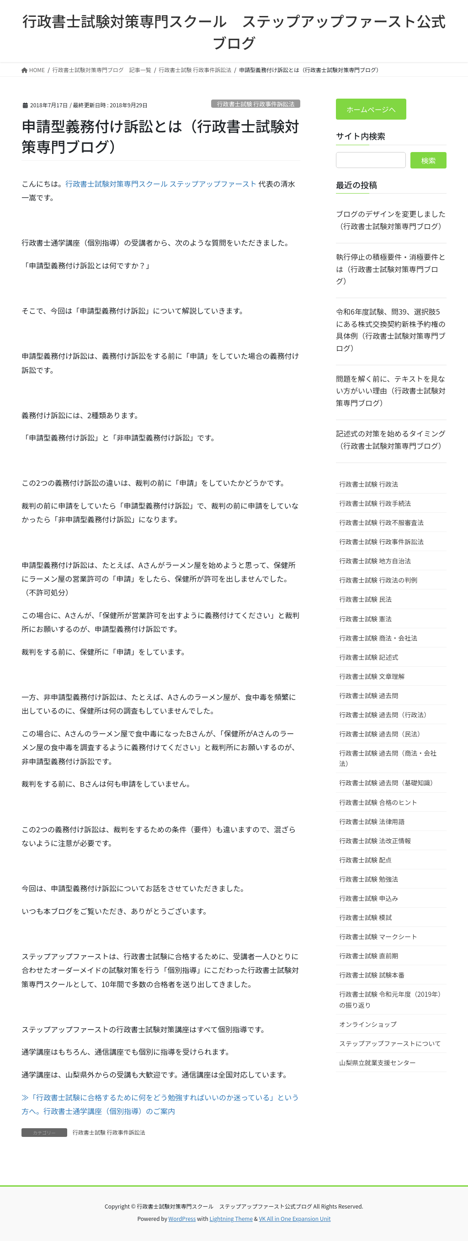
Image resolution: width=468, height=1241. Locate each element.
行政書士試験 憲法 (365, 619)
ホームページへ (371, 109)
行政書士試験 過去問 (368, 695)
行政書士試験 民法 (365, 600)
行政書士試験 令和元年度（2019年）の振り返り (390, 1000)
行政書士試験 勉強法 (368, 879)
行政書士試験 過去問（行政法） (384, 715)
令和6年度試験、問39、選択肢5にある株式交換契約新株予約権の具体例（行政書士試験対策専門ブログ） (391, 330)
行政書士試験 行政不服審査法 (381, 522)
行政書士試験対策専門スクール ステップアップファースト (161, 183)
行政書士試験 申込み (368, 898)
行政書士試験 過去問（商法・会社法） (387, 758)
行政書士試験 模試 (365, 917)
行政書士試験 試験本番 (371, 975)
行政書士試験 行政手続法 (375, 503)
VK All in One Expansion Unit (295, 1218)
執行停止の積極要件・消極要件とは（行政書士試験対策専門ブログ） (391, 269)
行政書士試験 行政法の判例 (378, 580)
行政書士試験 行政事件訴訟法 (255, 104)
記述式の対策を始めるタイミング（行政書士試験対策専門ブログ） (391, 439)
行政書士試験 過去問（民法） (381, 734)
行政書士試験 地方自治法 (375, 561)
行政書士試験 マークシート (378, 936)
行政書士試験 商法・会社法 (378, 638)
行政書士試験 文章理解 (371, 676)
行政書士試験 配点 (365, 860)
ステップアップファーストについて (390, 1043)
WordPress (182, 1218)
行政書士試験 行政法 (368, 484)
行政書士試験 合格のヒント (378, 802)
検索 (428, 160)
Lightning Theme (231, 1218)
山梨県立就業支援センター (377, 1062)
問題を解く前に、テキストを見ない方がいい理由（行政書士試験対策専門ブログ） (391, 391)
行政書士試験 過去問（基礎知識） (387, 783)
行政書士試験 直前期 (368, 956)
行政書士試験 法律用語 (371, 821)
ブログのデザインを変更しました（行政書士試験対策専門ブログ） (391, 220)
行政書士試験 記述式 (368, 657)
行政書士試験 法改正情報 (375, 841)
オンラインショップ (368, 1024)
